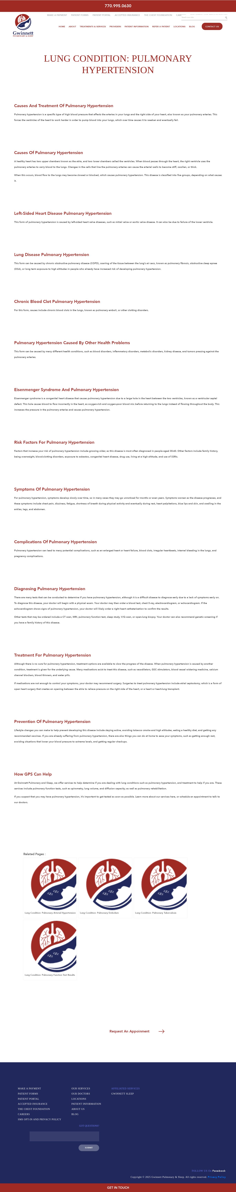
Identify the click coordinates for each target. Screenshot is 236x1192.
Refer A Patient (161, 26)
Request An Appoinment (120, 1032)
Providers (115, 26)
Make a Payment (57, 15)
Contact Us (211, 26)
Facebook (219, 1153)
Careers (181, 15)
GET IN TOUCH (118, 1188)
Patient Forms (79, 15)
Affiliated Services (86, 1123)
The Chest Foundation (158, 15)
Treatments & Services (93, 26)
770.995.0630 (118, 6)
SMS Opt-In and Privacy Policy (40, 1121)
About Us (78, 1111)
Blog (191, 26)
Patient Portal (102, 15)
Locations (179, 26)
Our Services (81, 1090)
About (72, 26)
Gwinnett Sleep (83, 1128)
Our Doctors (81, 1095)
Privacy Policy (217, 1159)
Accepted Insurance (127, 15)
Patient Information (137, 26)
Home (62, 26)
